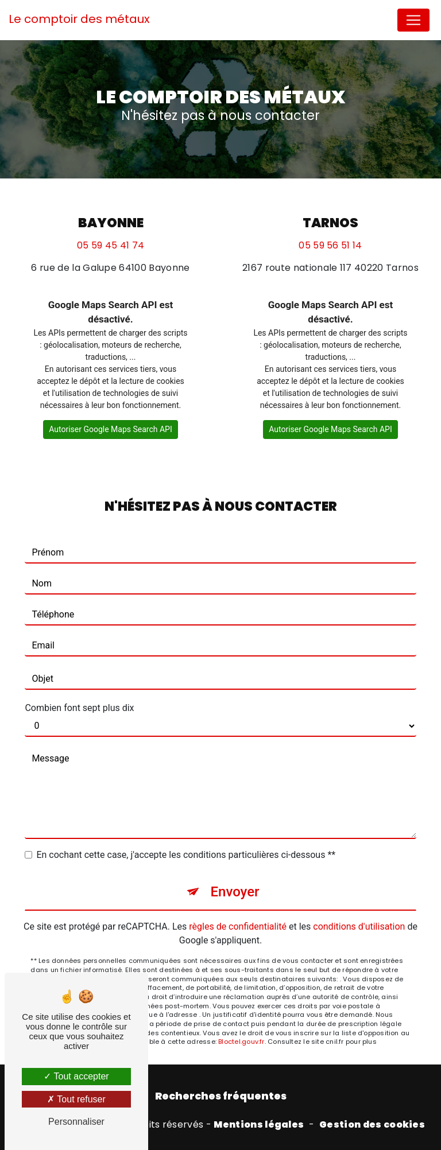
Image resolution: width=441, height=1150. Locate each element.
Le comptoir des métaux (79, 19)
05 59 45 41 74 (110, 245)
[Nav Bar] (413, 20)
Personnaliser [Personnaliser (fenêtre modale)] (76, 1121)
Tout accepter (76, 1076)
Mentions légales (259, 1124)
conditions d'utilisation (359, 926)
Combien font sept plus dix (79, 707)
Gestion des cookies (372, 1124)
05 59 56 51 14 (330, 245)
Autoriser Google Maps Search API (110, 429)
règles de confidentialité (238, 926)
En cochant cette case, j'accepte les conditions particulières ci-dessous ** (185, 854)
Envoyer (234, 892)
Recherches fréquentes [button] (221, 1096)
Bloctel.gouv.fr (241, 1041)
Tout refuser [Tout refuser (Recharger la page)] (76, 1099)
